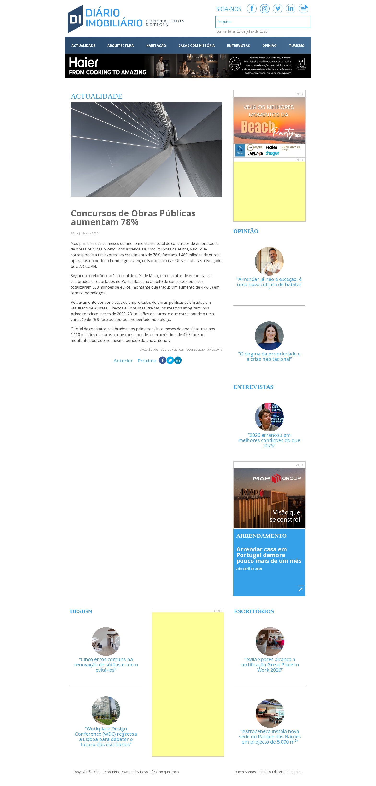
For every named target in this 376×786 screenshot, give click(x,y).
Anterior (123, 360)
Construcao (196, 349)
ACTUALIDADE (83, 45)
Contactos (294, 771)
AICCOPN (215, 349)
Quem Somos (245, 771)
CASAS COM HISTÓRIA (196, 45)
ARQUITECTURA (120, 45)
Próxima (147, 360)
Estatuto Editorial (271, 771)
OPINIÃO (269, 45)
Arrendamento (261, 536)
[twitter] (170, 361)
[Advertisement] (270, 191)
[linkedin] (178, 361)
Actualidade (149, 349)
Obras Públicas (173, 349)
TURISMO (297, 45)
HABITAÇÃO (156, 45)
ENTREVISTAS (238, 45)
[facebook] (162, 361)
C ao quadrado (167, 771)
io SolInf (146, 771)
